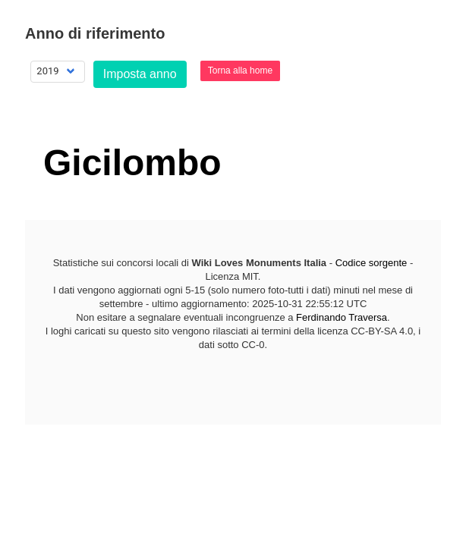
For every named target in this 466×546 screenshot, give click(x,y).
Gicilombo (132, 163)
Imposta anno (140, 73)
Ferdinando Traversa (341, 317)
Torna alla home (240, 70)
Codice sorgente (371, 262)
